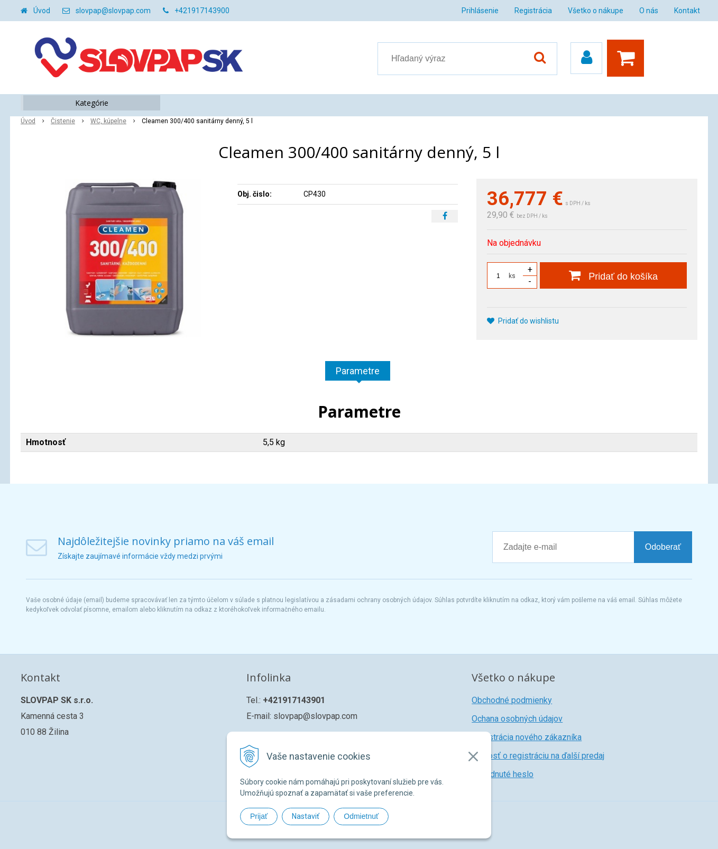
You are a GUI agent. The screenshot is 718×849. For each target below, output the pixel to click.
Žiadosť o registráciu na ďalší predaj (538, 756)
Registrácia (533, 10)
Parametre (358, 370)
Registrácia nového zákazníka (527, 737)
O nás (648, 10)
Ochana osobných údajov (517, 719)
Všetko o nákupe (595, 10)
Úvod (41, 10)
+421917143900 (201, 10)
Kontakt (687, 10)
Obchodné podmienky (512, 700)
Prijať (259, 816)
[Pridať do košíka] (613, 275)
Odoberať (663, 546)
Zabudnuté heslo (502, 774)
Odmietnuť (361, 816)
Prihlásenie (480, 10)
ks (512, 276)
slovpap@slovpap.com (113, 10)
